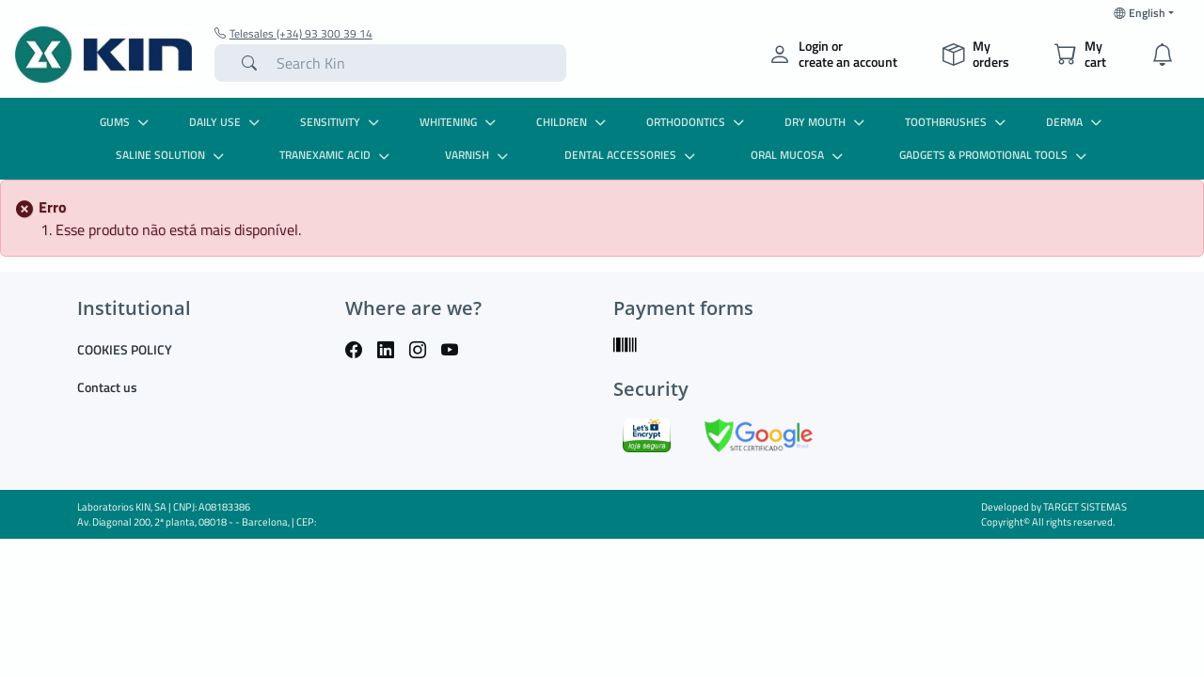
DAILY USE (226, 122)
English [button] (1139, 13)
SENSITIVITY (342, 122)
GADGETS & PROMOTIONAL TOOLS (995, 155)
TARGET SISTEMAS (1085, 506)
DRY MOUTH (826, 122)
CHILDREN (573, 122)
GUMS (126, 122)
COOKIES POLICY (124, 349)
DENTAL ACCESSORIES (632, 155)
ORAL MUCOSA (799, 155)
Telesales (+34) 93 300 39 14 (293, 33)
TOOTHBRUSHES (957, 122)
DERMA (1076, 122)
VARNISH (479, 155)
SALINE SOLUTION (172, 155)
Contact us (107, 387)
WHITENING (460, 122)
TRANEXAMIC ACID (336, 155)
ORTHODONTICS (697, 122)
